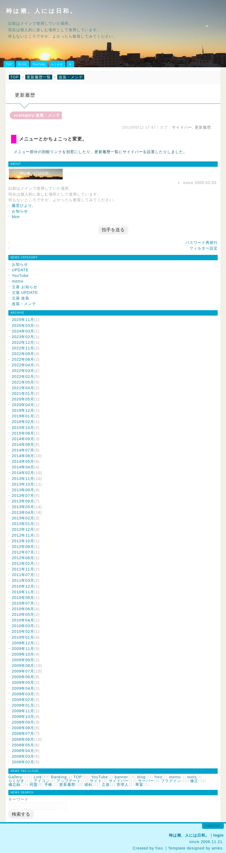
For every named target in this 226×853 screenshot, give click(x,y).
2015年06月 (23, 433)
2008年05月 (23, 745)
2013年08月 (23, 490)
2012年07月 (23, 552)
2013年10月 (23, 484)
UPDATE (20, 270)
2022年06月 (23, 359)
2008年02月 (23, 762)
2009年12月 (23, 643)
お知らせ (20, 211)
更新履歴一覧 (39, 77)
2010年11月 (23, 592)
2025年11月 (23, 319)
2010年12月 (23, 586)
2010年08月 (23, 597)
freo (158, 777)
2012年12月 (23, 529)
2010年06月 (23, 609)
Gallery (15, 777)
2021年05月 (23, 382)
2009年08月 (23, 665)
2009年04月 (23, 688)
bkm (16, 217)
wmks (217, 848)
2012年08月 (23, 546)
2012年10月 (23, 541)
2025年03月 (23, 325)
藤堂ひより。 (24, 205)
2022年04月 (23, 365)
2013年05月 (23, 507)
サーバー (146, 781)
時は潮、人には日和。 (41, 11)
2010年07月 (23, 603)
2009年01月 (23, 705)
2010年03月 (23, 626)
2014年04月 (23, 467)
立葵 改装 (20, 298)
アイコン (42, 781)
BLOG (22, 64)
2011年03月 (23, 580)
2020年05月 (23, 399)
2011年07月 (23, 575)
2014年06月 (23, 456)
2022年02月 (23, 376)
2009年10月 (23, 654)
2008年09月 (23, 722)
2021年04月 (23, 388)
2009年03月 (23, 694)
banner (121, 777)
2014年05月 (23, 461)
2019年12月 (23, 410)
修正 (194, 781)
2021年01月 (23, 393)
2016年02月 (23, 422)
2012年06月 (23, 558)
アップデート (68, 781)
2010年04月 (23, 620)
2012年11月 (23, 535)
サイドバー (182, 127)
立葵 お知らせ (24, 287)
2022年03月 (23, 370)
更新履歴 (203, 127)
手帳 (48, 784)
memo (17, 281)
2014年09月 (23, 439)
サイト (96, 781)
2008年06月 (23, 739)
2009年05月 (23, 682)
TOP (9, 64)
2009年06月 (23, 677)
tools (192, 777)
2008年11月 (23, 711)
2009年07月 (23, 671)
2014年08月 (23, 444)
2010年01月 (23, 637)
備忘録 (14, 784)
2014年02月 (23, 473)
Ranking (59, 777)
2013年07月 (23, 495)
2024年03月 (23, 331)
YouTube (39, 64)
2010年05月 (23, 614)
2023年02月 (23, 337)
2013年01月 (23, 524)
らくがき (57, 64)
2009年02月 (23, 699)
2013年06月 (23, 501)
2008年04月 (23, 751)
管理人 (122, 784)
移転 (88, 784)
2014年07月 (23, 450)
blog (141, 777)
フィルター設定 (203, 248)
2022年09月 (23, 354)
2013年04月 (23, 512)
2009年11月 (23, 648)
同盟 (34, 784)
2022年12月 (23, 342)
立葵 (106, 784)
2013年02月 (23, 518)
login (218, 835)
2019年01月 (23, 416)
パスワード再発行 (201, 242)
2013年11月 (23, 478)
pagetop (213, 826)
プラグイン (171, 781)
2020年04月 (23, 405)
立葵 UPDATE (25, 292)
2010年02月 (23, 631)
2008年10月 (23, 716)
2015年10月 (23, 427)
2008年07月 (23, 733)
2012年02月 (23, 563)
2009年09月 (23, 660)
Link (38, 777)
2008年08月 (23, 728)
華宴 (139, 784)
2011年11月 (23, 569)
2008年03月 (23, 756)
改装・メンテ (71, 77)
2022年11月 (23, 348)
